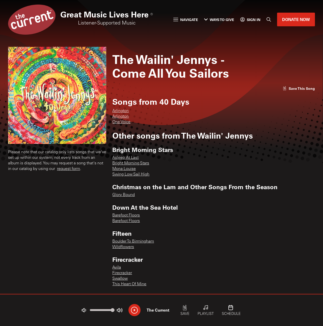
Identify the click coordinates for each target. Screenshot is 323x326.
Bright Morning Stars (130, 163)
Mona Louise (124, 169)
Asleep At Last (125, 158)
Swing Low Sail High (130, 174)
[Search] (268, 19)
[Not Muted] (83, 310)
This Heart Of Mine (129, 284)
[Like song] (299, 88)
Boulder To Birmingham (133, 242)
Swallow (120, 279)
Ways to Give (219, 19)
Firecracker (122, 273)
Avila (116, 268)
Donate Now (296, 19)
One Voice (121, 122)
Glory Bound (123, 195)
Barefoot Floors (126, 215)
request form (68, 169)
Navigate (185, 19)
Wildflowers (123, 247)
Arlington (120, 111)
